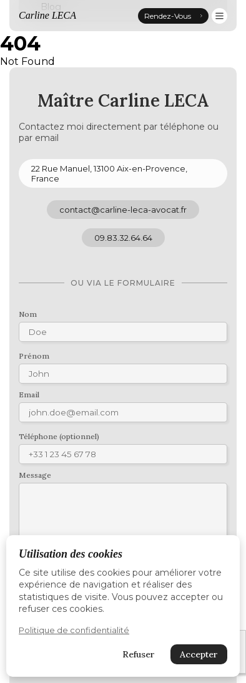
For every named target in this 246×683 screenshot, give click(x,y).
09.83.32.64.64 (123, 238)
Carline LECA (47, 15)
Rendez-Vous (173, 16)
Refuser (138, 654)
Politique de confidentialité (74, 630)
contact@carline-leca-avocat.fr (123, 210)
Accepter (199, 654)
